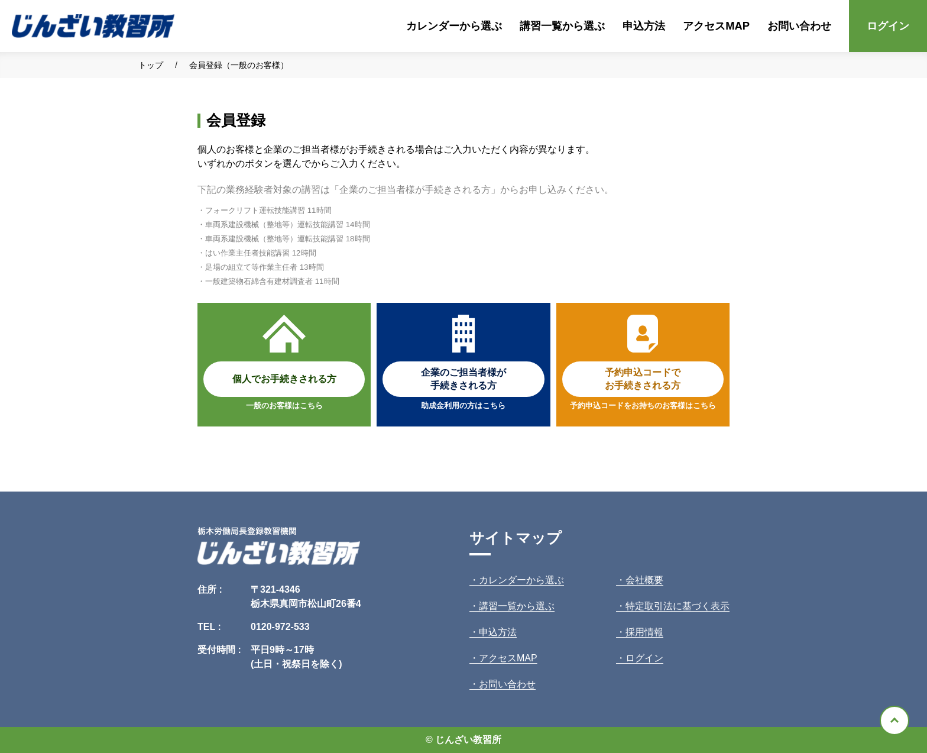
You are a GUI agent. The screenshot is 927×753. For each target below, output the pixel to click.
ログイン (888, 26)
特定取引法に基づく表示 (677, 606)
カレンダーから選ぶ (454, 26)
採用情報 (644, 632)
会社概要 (644, 580)
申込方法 (644, 26)
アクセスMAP (716, 26)
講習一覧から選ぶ (562, 26)
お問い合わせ (799, 26)
